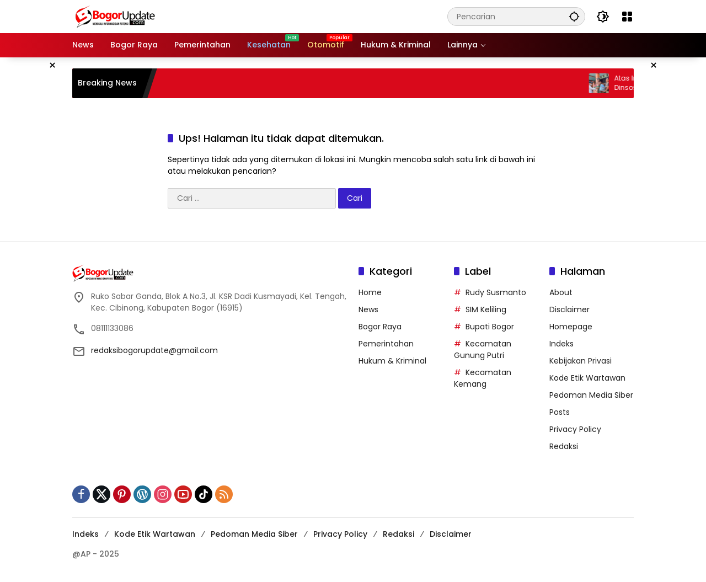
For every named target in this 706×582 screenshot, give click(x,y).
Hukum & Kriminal (392, 360)
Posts (559, 412)
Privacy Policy (575, 429)
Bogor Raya (380, 326)
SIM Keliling (486, 309)
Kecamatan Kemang (482, 378)
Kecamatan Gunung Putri (482, 349)
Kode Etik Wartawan (587, 377)
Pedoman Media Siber (591, 395)
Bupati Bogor (490, 326)
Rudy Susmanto (496, 292)
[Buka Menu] (627, 16)
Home (370, 292)
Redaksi (563, 446)
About (561, 292)
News (368, 309)
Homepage (570, 326)
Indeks (561, 343)
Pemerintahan (386, 343)
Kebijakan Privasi (580, 360)
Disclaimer (569, 309)
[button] (574, 16)
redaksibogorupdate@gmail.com (154, 350)
